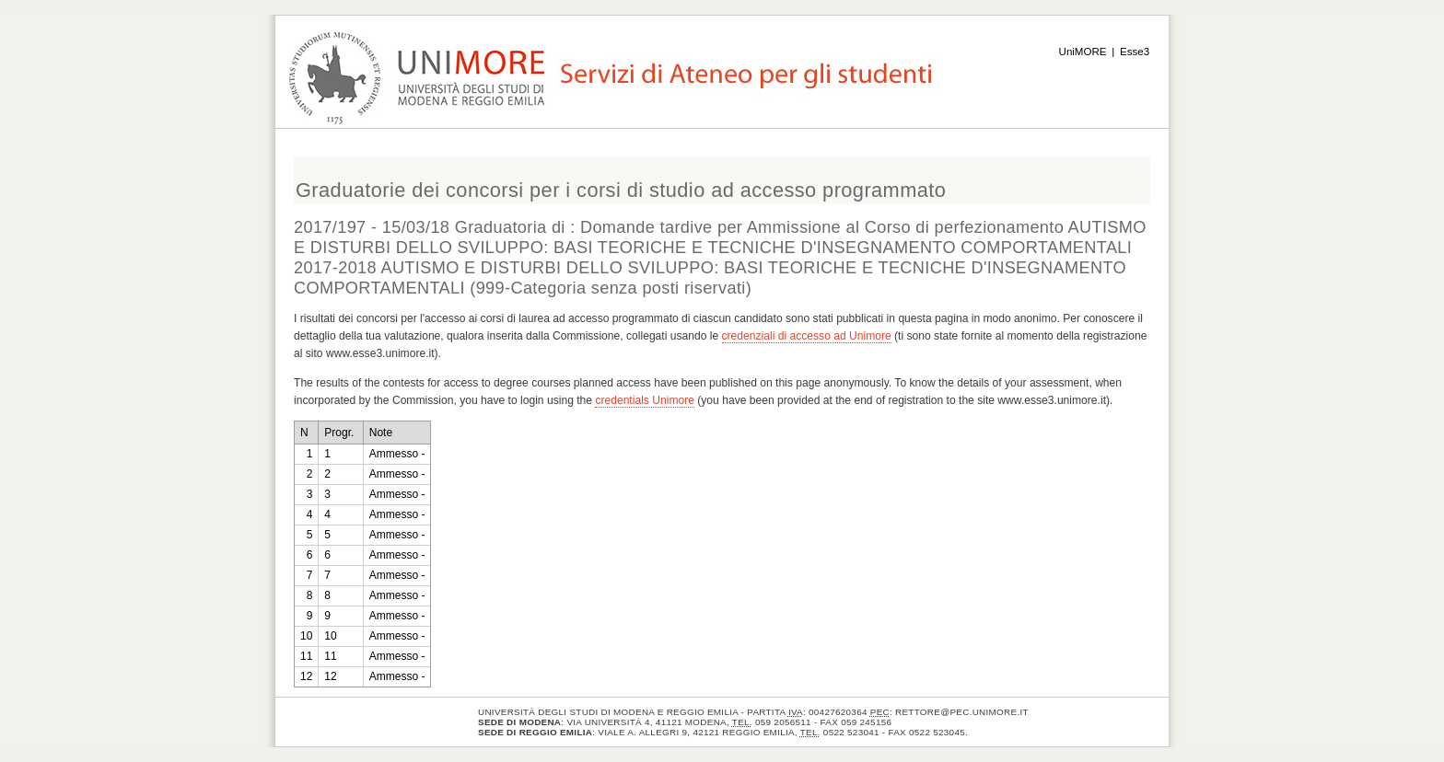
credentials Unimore (644, 400)
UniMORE (1083, 51)
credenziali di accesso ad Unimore (806, 335)
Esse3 (1134, 51)
